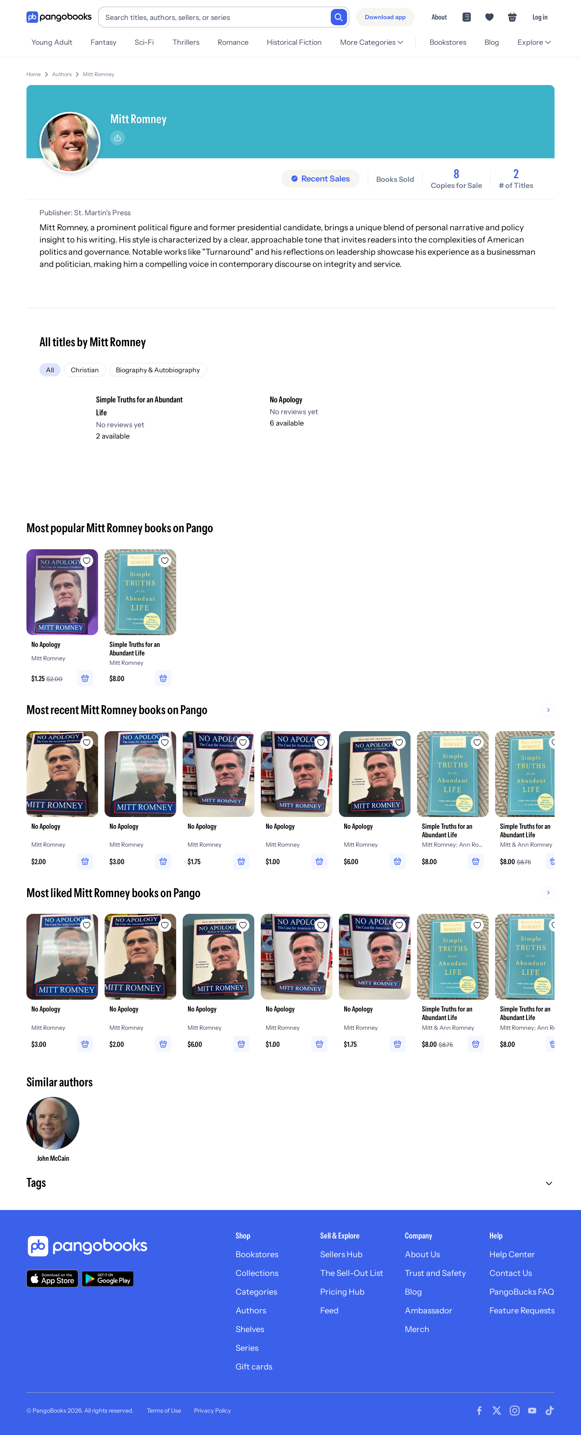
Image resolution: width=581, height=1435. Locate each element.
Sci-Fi (144, 42)
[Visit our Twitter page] (497, 1410)
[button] (290, 1183)
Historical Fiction (294, 42)
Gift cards (254, 1367)
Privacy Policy (212, 1410)
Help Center (512, 1254)
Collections (257, 1273)
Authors (62, 74)
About (439, 17)
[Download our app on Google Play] (108, 1278)
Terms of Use (164, 1410)
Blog (492, 42)
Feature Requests (522, 1310)
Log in (540, 17)
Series (247, 1348)
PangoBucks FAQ (521, 1292)
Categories (256, 1292)
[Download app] (385, 17)
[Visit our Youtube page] (532, 1410)
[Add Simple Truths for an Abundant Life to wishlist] (164, 560)
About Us (422, 1254)
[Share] (117, 138)
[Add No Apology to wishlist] (86, 560)
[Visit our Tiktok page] (550, 1410)
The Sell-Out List (351, 1273)
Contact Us (510, 1273)
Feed (329, 1310)
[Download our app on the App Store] (52, 1278)
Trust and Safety (435, 1273)
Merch (417, 1329)
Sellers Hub (341, 1254)
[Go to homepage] (59, 17)
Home (33, 74)
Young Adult (51, 42)
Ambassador (428, 1310)
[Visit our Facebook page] (479, 1410)
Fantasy (103, 42)
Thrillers (186, 42)
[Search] (339, 17)
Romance (233, 42)
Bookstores (448, 42)
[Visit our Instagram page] (515, 1410)
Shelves (250, 1329)
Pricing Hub (342, 1292)
